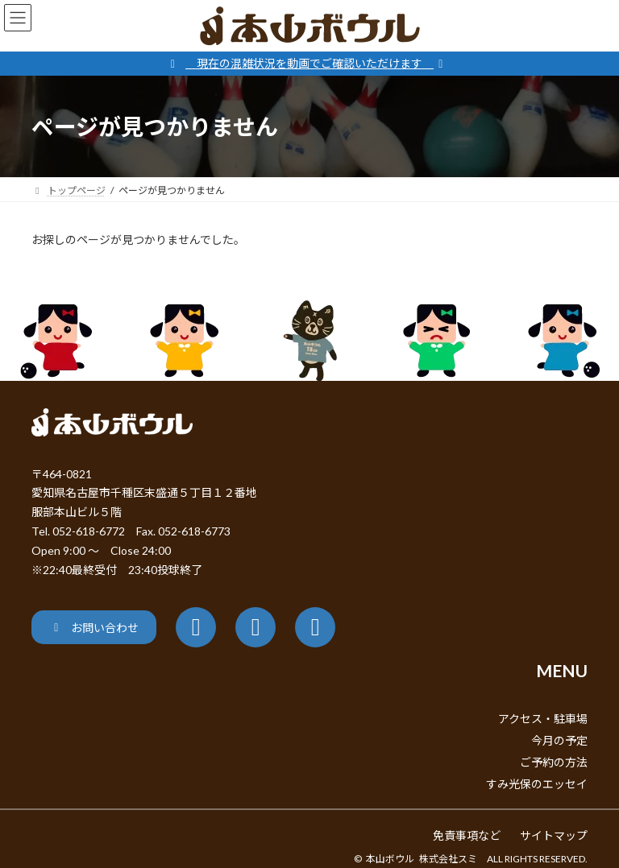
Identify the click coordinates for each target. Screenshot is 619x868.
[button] (93, 626)
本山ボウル (390, 859)
